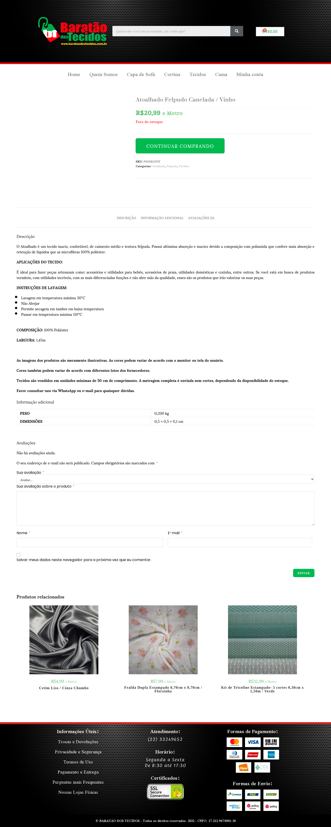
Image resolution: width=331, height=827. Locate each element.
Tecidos (197, 74)
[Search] (236, 31)
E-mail (175, 533)
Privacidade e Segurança (78, 751)
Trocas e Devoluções (78, 741)
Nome (23, 533)
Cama (221, 74)
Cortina (172, 74)
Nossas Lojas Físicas (78, 792)
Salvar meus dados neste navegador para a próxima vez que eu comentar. (84, 559)
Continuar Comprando (180, 145)
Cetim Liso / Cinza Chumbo (64, 688)
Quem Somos (103, 74)
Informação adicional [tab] (162, 217)
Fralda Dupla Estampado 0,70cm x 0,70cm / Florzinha (163, 689)
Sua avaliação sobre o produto (45, 486)
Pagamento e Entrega (78, 771)
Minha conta (250, 74)
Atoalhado (158, 165)
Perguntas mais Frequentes (78, 781)
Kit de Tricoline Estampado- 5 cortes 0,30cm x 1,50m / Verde (262, 689)
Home (74, 74)
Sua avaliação (30, 472)
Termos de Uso (78, 761)
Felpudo (172, 165)
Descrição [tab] (126, 217)
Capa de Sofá (141, 74)
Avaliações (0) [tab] (201, 217)
